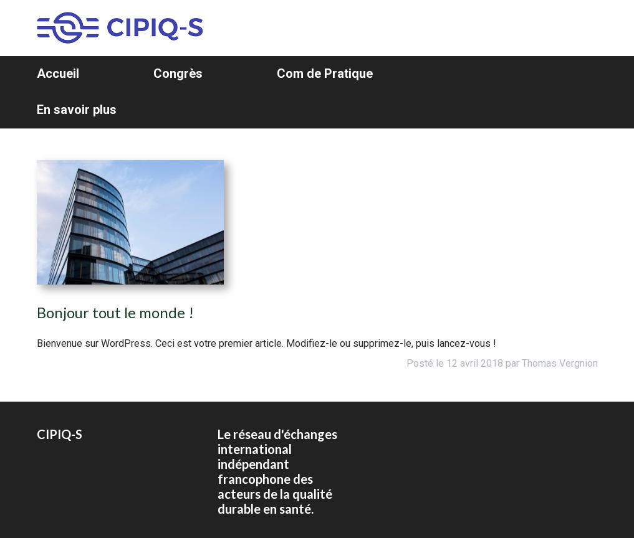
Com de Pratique (325, 73)
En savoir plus (77, 109)
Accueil (58, 73)
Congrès (178, 73)
